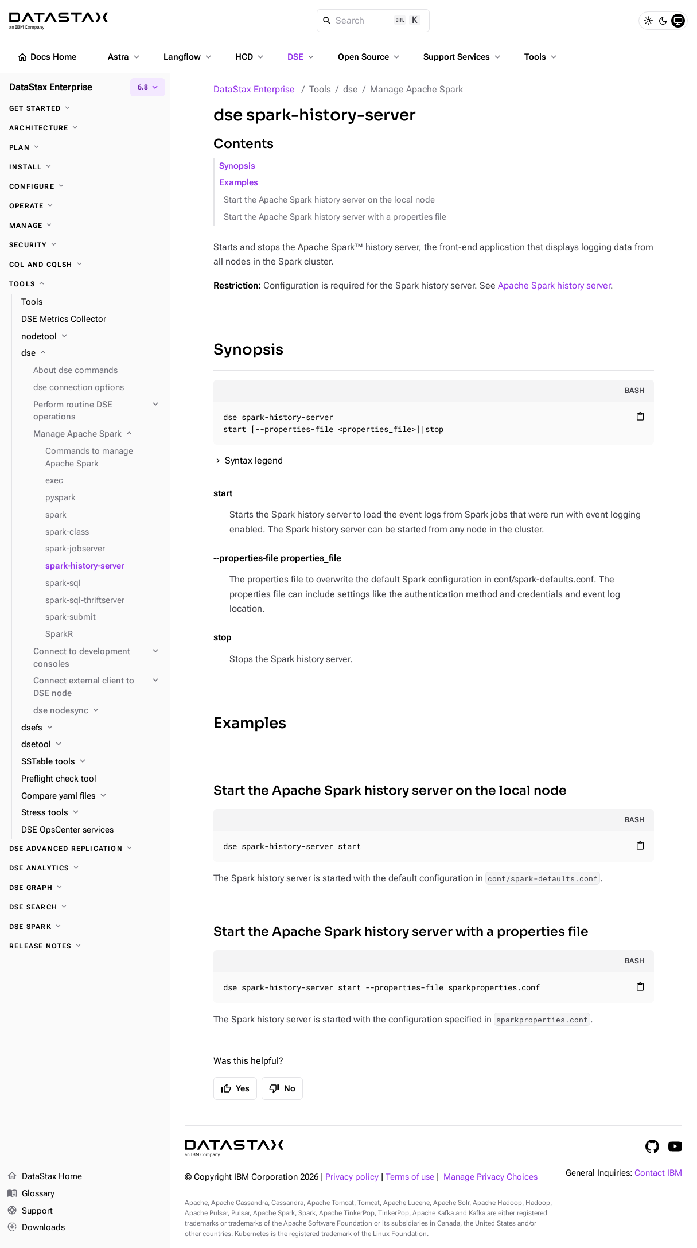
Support (30, 1211)
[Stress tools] (91, 813)
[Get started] (85, 108)
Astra (125, 57)
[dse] (91, 353)
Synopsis (237, 166)
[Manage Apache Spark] (97, 434)
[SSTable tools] (91, 762)
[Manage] (85, 225)
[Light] (648, 21)
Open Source (370, 57)
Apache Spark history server (554, 285)
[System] (678, 21)
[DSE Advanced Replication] (85, 848)
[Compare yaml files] (91, 796)
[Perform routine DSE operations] (97, 411)
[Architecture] (85, 128)
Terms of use (410, 1177)
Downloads (36, 1228)
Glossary (30, 1194)
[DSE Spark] (85, 926)
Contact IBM (658, 1173)
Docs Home (46, 57)
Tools (541, 57)
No (282, 1088)
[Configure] (85, 186)
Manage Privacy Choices (490, 1177)
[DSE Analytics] (85, 868)
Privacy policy (352, 1177)
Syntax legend (254, 460)
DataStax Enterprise (254, 89)
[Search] (373, 20)
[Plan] (85, 147)
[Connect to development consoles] (97, 658)
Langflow (188, 57)
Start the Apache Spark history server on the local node (329, 200)
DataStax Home (44, 1177)
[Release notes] (85, 946)
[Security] (85, 245)
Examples (238, 183)
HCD (250, 57)
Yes (235, 1088)
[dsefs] (91, 728)
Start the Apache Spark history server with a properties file (335, 217)
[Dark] (663, 21)
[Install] (85, 167)
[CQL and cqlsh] (85, 264)
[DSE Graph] (85, 887)
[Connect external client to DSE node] (97, 687)
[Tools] (85, 284)
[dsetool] (91, 744)
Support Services (463, 57)
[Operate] (85, 206)
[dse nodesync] (97, 711)
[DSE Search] (85, 907)
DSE (301, 57)
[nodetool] (91, 336)
